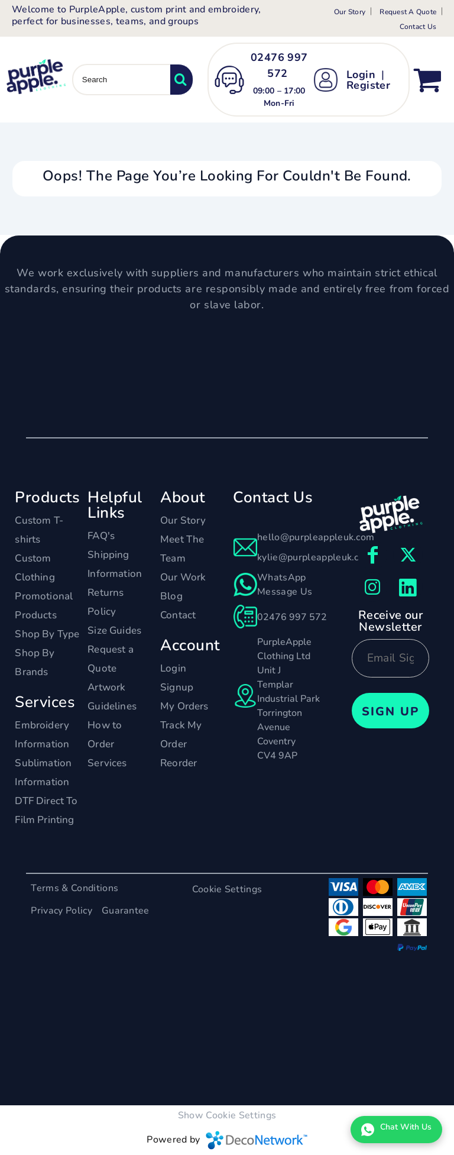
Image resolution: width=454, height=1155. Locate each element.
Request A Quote (408, 12)
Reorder (178, 763)
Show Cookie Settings (227, 1115)
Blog (171, 596)
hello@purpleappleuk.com (315, 537)
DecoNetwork (256, 1140)
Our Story (349, 12)
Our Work (183, 577)
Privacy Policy (61, 910)
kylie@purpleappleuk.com (314, 557)
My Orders (184, 706)
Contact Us (418, 26)
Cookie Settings (227, 889)
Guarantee (126, 910)
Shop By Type (47, 634)
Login (360, 74)
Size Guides (114, 630)
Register (368, 85)
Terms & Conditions (74, 888)
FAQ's (101, 536)
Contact (178, 615)
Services (107, 763)
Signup (176, 687)
